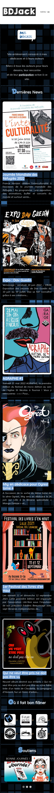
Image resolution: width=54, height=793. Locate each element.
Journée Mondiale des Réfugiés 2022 (20, 177)
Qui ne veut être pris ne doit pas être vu (25, 675)
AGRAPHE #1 (13, 378)
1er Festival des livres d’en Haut (23, 589)
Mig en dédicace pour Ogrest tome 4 (25, 486)
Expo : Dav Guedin (17, 280)
